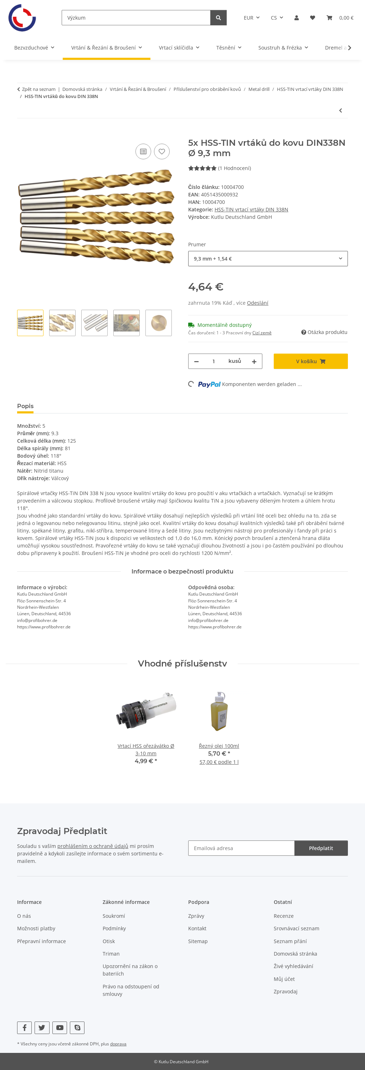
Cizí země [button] (262, 333)
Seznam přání (290, 941)
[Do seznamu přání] (162, 151)
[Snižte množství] (196, 361)
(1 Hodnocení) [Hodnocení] (219, 168)
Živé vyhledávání (293, 966)
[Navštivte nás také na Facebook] (24, 1028)
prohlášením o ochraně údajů (92, 846)
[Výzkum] (136, 17)
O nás (24, 915)
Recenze (284, 915)
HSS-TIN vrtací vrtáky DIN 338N (251, 209)
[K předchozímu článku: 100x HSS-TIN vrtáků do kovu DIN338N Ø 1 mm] (340, 110)
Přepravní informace (41, 941)
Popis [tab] (25, 406)
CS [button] (274, 17)
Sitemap (198, 941)
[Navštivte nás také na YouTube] (59, 1028)
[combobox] (268, 258)
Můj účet (284, 979)
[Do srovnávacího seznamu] (143, 151)
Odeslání (257, 302)
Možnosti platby (36, 928)
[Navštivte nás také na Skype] (77, 1028)
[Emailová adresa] (241, 848)
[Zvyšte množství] (254, 361)
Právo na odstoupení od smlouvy (131, 990)
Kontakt (197, 928)
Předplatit (321, 848)
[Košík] (340, 17)
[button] (296, 17)
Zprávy (196, 915)
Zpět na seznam (39, 89)
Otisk (109, 941)
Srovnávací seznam (296, 928)
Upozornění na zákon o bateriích (130, 970)
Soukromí (114, 915)
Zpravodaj (286, 991)
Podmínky (114, 928)
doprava (118, 1044)
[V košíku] (23, 134)
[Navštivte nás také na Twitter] (42, 1028)
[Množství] (213, 361)
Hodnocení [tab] (61, 406)
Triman (111, 953)
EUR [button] (248, 17)
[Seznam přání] (312, 17)
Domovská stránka (295, 953)
